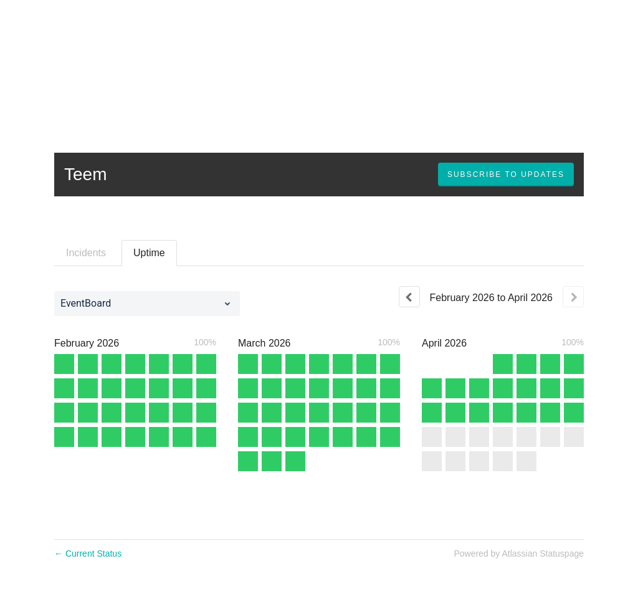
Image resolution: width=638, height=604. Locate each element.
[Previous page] (409, 296)
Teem (85, 174)
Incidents (86, 252)
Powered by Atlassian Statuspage (519, 553)
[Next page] (573, 296)
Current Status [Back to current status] (87, 553)
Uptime (149, 252)
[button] (506, 174)
